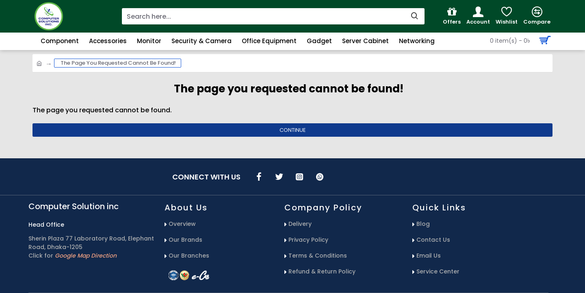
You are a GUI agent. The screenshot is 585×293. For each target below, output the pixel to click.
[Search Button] (518, 41)
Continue (293, 130)
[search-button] (414, 16)
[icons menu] (259, 176)
